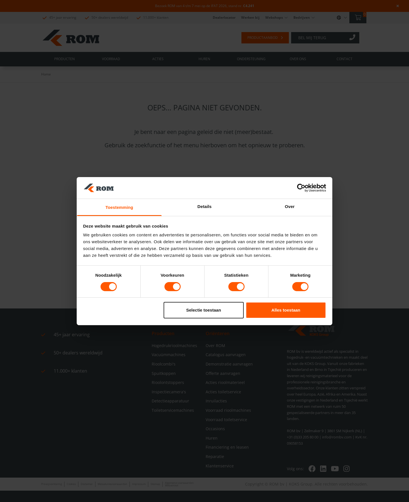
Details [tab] (204, 206)
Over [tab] (290, 206)
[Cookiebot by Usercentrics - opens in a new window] (301, 188)
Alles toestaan (286, 310)
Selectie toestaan (203, 310)
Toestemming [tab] (119, 207)
